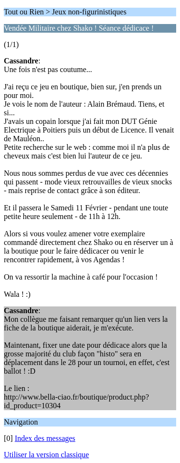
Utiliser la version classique (46, 455)
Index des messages (45, 438)
